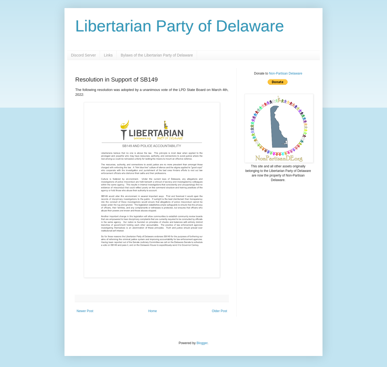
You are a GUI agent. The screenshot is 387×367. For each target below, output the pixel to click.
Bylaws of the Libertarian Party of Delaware (157, 55)
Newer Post (85, 311)
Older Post (219, 311)
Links (108, 55)
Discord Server (83, 55)
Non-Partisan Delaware (285, 73)
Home (152, 311)
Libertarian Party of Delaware (179, 26)
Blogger (201, 343)
